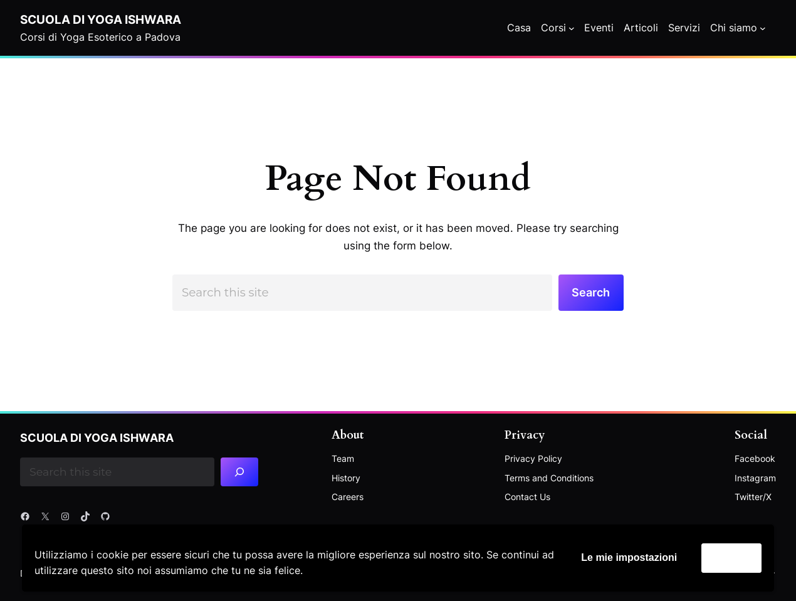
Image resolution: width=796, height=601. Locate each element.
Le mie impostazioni (629, 557)
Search (591, 292)
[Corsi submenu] (571, 28)
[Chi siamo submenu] (763, 28)
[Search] (239, 472)
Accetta (731, 557)
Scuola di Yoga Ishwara (100, 19)
